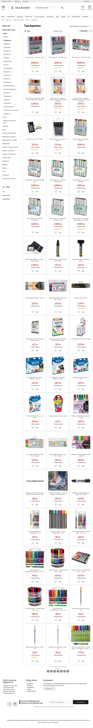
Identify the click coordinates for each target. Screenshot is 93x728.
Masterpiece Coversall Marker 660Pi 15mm (57, 260)
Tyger (57, 16)
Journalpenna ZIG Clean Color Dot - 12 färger (35, 455)
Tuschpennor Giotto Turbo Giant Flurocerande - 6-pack (58, 339)
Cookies (29, 689)
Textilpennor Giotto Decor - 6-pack (81, 378)
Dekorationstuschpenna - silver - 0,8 (35, 647)
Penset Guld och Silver (81, 298)
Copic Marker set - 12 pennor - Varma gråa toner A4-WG (81, 219)
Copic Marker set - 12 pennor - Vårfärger (81, 180)
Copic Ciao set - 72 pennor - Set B (81, 57)
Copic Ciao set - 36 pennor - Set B (35, 57)
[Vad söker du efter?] (50, 8)
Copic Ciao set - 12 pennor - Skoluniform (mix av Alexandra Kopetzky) (58, 99)
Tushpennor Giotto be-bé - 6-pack (57, 416)
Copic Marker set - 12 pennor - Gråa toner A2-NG (57, 219)
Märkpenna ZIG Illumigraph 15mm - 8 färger (81, 455)
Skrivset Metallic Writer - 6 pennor (35, 298)
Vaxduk (63, 16)
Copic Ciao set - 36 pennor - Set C (58, 57)
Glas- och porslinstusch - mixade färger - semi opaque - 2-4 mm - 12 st (80, 648)
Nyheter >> (17, 1)
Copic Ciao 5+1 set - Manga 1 (35, 139)
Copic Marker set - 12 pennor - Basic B (81, 139)
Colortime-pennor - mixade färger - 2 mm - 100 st (57, 570)
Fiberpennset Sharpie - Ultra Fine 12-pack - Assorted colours (58, 493)
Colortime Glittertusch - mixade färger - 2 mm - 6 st (81, 532)
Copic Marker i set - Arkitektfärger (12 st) (35, 180)
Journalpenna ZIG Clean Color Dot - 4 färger (57, 455)
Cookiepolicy (30, 687)
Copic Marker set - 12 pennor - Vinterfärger (35, 219)
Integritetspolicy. (69, 706)
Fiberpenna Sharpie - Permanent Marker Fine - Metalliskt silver (35, 493)
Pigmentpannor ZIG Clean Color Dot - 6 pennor (58, 298)
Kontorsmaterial (76, 16)
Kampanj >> (26, 1)
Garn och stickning (39, 16)
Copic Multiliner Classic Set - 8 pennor (57, 139)
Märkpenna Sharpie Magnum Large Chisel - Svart (81, 493)
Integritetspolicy (31, 691)
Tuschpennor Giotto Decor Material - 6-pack (34, 378)
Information (87, 1)
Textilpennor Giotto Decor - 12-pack (35, 416)
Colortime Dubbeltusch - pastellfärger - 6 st (35, 532)
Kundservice (30, 683)
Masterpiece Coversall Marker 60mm (81, 260)
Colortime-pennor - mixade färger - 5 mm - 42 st (35, 609)
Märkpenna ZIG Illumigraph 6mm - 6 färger (81, 416)
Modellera (85, 16)
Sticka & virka (28, 16)
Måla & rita (20, 16)
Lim (68, 16)
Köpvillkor (30, 685)
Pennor (90, 26)
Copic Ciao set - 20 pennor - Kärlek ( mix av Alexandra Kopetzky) (35, 98)
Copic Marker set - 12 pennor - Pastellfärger (57, 180)
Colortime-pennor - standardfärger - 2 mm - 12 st (58, 609)
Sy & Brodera (50, 16)
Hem (2, 20)
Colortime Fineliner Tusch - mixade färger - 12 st (58, 532)
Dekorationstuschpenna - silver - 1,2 (58, 647)
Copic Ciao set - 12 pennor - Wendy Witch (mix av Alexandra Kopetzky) (81, 99)
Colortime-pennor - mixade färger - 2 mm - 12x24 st (81, 570)
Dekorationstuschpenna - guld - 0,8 (81, 609)
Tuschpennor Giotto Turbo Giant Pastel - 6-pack (35, 339)
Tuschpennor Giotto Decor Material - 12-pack (57, 378)
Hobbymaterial (11, 16)
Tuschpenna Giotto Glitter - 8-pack (81, 339)
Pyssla (2, 16)
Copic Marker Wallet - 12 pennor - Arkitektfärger (35, 260)
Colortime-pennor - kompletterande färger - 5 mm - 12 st (35, 571)
